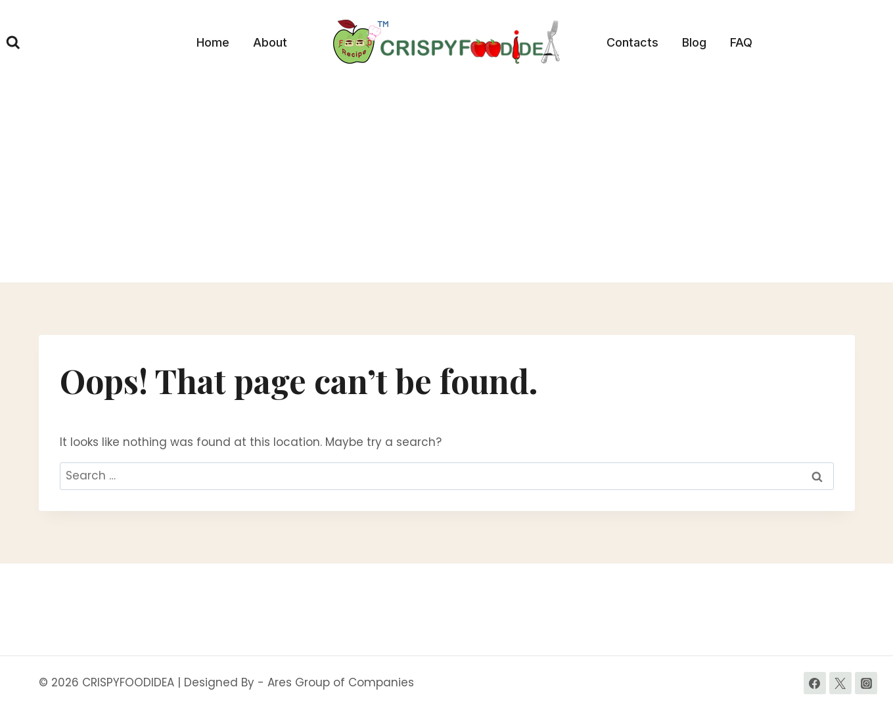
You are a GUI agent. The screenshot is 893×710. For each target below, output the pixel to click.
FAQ (741, 42)
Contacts (632, 42)
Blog (694, 42)
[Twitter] (840, 683)
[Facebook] (815, 683)
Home (212, 42)
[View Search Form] (13, 43)
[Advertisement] (447, 184)
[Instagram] (866, 683)
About (270, 42)
